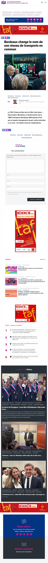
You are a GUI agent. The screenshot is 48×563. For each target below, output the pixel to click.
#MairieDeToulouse (7, 452)
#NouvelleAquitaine (35, 96)
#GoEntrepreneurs (30, 276)
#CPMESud (8, 265)
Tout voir (43, 259)
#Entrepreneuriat (16, 265)
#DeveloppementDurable (28, 12)
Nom (8, 175)
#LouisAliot (38, 402)
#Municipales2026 (15, 404)
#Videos (30, 404)
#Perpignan (18, 402)
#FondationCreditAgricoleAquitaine (29, 288)
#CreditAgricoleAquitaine (12, 288)
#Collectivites (17, 12)
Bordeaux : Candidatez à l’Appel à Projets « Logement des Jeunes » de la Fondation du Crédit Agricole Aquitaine (30, 293)
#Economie (18, 96)
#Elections (28, 451)
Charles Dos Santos (24, 100)
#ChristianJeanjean (7, 12)
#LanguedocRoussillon (8, 402)
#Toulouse (21, 451)
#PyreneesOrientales (28, 402)
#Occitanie (14, 451)
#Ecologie (38, 12)
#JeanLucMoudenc (37, 451)
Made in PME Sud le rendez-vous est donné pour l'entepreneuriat (30, 269)
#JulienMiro (35, 490)
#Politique (24, 404)
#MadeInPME (26, 265)
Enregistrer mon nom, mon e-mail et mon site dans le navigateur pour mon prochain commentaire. (24, 193)
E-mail (8, 180)
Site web (9, 186)
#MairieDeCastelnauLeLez (9, 491)
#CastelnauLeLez (6, 490)
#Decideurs (11, 96)
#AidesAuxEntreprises (11, 276)
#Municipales (5, 404)
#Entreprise (21, 276)
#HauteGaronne (6, 451)
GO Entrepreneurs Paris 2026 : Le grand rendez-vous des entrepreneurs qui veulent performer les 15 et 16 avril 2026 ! (31, 281)
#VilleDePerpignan (38, 404)
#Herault (14, 490)
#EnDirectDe (25, 96)
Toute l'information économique (17, 2)
